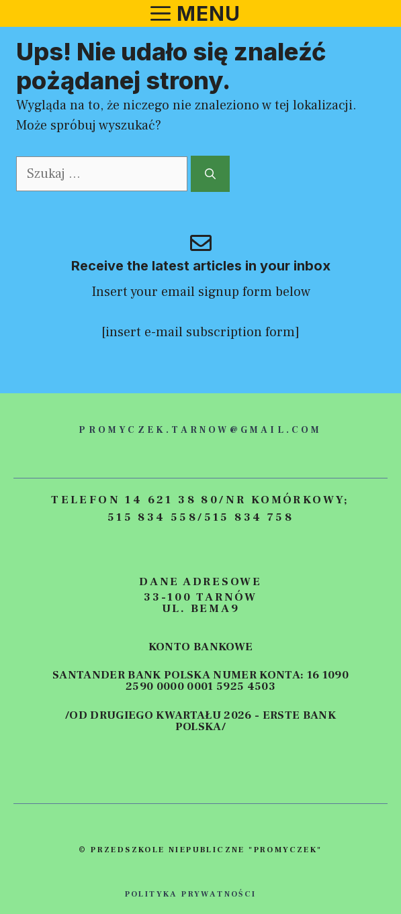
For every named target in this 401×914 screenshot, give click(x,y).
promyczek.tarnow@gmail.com (200, 430)
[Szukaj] (210, 174)
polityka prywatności (191, 894)
